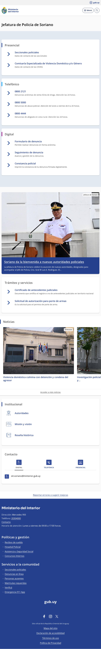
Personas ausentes (14, 578)
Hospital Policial (13, 546)
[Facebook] (44, 616)
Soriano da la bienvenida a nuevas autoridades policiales (44, 262)
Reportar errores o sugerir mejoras (50, 495)
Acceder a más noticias (50, 392)
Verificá (8, 587)
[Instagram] (50, 616)
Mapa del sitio (50, 628)
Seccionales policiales (15, 569)
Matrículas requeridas (16, 583)
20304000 (16, 518)
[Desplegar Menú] (88, 10)
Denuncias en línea (14, 574)
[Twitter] (56, 616)
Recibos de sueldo (14, 542)
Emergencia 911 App (15, 592)
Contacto (6, 522)
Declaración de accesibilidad (50, 633)
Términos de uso (50, 638)
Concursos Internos (14, 555)
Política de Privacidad (50, 643)
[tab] (19, 464)
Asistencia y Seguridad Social (19, 551)
